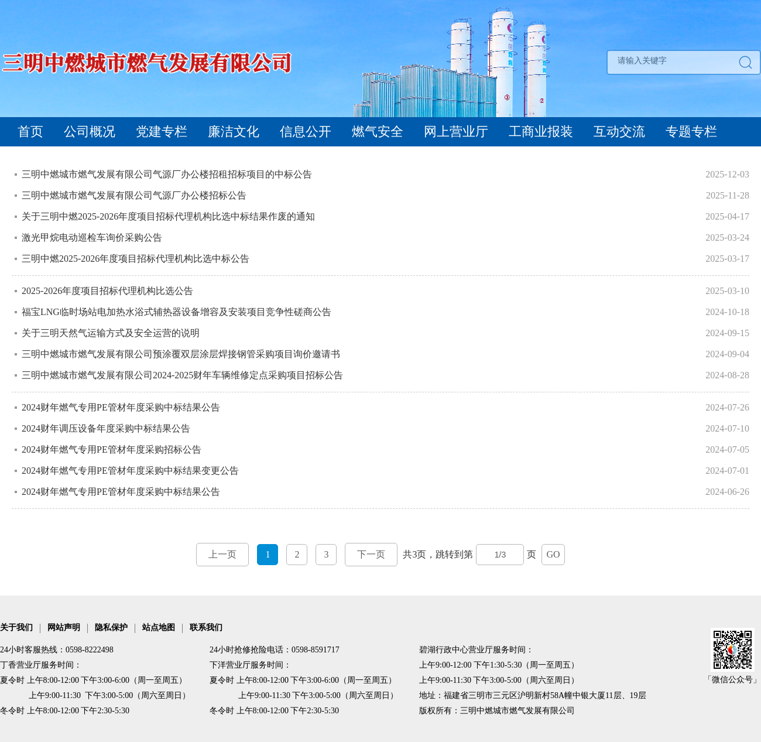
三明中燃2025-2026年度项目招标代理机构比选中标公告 (135, 259)
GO (553, 554)
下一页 (371, 554)
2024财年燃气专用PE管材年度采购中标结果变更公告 (131, 471)
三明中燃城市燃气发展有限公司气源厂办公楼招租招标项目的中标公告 (167, 174)
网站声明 (63, 627)
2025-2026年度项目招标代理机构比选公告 (107, 291)
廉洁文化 (233, 131)
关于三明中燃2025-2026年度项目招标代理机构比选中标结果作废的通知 (168, 216)
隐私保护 (111, 627)
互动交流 (619, 131)
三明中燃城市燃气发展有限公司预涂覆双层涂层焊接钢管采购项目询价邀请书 (181, 354)
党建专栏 (161, 131)
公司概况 (89, 131)
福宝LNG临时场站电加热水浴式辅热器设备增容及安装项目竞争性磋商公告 (176, 312)
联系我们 (206, 627)
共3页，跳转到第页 (380, 554)
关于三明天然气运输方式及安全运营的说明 (112, 333)
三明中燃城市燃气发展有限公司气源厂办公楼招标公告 (134, 195)
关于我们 (16, 627)
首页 (30, 131)
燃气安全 (377, 131)
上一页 (222, 554)
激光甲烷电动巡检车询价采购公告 (92, 237)
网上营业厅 (456, 131)
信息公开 (305, 131)
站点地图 (158, 627)
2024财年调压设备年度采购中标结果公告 (106, 428)
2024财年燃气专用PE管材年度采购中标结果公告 (121, 407)
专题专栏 (691, 131)
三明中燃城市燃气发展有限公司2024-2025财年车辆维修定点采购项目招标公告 (183, 375)
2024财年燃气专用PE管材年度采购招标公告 (111, 449)
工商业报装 (541, 131)
